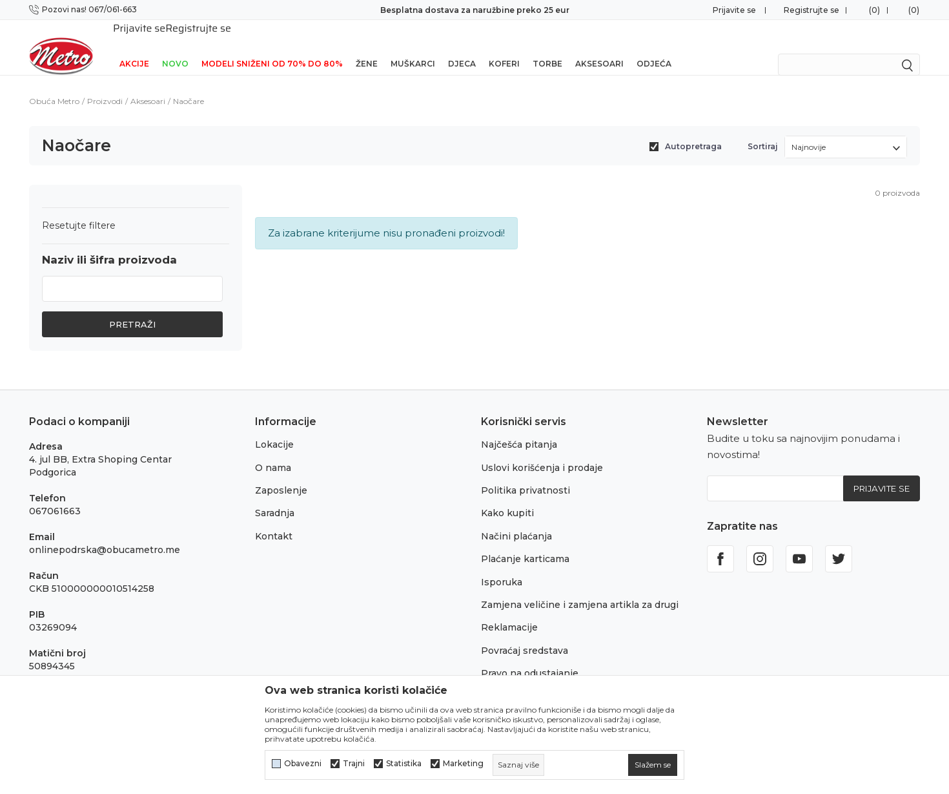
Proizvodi (105, 84)
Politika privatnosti (525, 473)
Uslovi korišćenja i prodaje (542, 451)
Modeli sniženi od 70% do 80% (272, 47)
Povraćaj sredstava (524, 634)
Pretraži (132, 307)
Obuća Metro (54, 84)
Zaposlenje (281, 473)
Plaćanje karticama (525, 542)
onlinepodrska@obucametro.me (104, 533)
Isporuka (501, 565)
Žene (367, 47)
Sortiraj (763, 129)
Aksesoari (599, 47)
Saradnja (274, 496)
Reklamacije (509, 610)
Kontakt (273, 519)
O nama (273, 451)
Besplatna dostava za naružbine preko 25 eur (474, 10)
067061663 (55, 494)
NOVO (175, 47)
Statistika (404, 764)
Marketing (463, 764)
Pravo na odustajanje (529, 656)
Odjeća (654, 47)
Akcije (134, 47)
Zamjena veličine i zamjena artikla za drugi (580, 588)
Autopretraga (693, 129)
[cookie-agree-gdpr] (652, 765)
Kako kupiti (507, 496)
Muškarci (413, 47)
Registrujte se (811, 10)
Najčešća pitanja (519, 428)
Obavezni (302, 764)
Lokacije (274, 428)
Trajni (354, 764)
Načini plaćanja (516, 519)
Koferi (504, 47)
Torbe (547, 47)
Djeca (462, 47)
